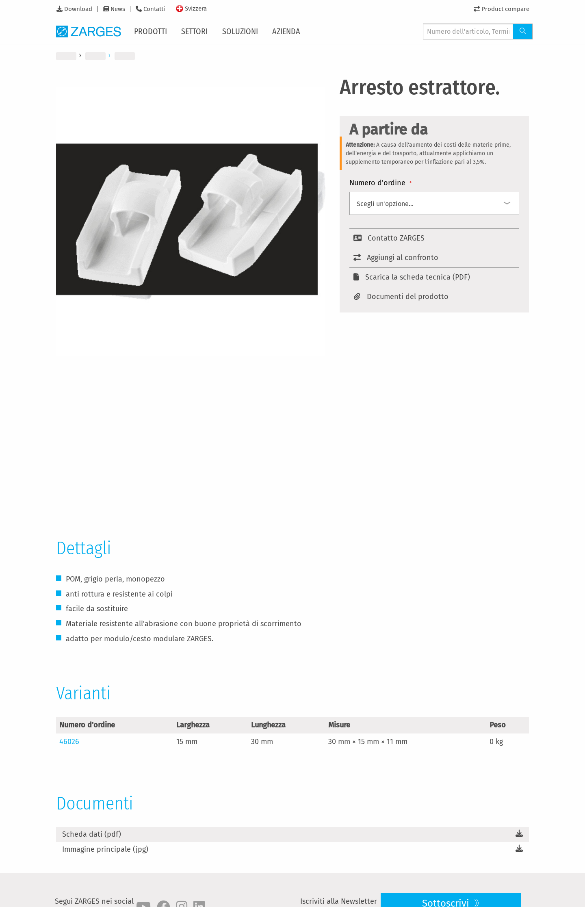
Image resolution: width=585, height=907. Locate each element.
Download (78, 9)
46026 (69, 741)
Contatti (154, 9)
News (117, 9)
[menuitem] (152, 31)
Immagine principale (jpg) (105, 849)
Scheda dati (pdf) (91, 834)
